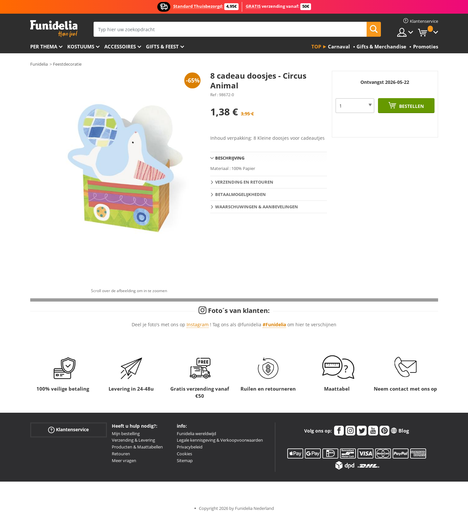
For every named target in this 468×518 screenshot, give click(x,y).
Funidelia (39, 64)
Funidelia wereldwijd (196, 433)
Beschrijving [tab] (229, 158)
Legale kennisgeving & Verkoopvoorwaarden (220, 440)
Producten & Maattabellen (137, 447)
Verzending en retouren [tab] (244, 182)
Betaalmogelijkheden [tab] (240, 194)
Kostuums (80, 46)
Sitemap (185, 460)
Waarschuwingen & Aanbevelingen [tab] (256, 207)
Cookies (184, 454)
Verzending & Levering (133, 440)
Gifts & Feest (162, 46)
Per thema (43, 46)
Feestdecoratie (67, 64)
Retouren (121, 454)
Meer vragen (124, 460)
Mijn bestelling (126, 433)
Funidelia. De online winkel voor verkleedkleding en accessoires (53, 28)
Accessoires (120, 46)
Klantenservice (68, 429)
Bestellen (411, 106)
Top (316, 46)
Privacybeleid (189, 447)
